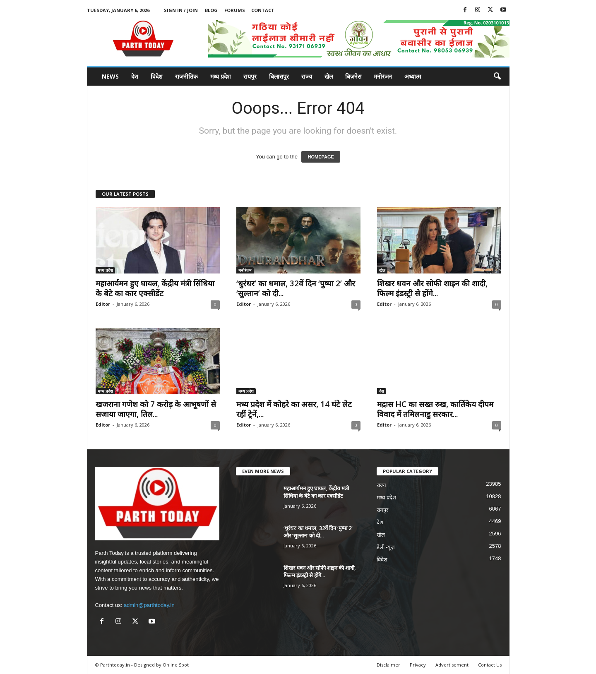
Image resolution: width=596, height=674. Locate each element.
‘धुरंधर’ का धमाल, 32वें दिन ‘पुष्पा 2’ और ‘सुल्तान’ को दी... (295, 288)
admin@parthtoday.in (149, 605)
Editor (103, 304)
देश (134, 76)
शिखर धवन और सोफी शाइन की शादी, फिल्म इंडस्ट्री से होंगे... (432, 288)
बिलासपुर (279, 76)
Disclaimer (388, 665)
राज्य (306, 76)
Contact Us (490, 665)
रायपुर (250, 76)
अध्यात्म (412, 76)
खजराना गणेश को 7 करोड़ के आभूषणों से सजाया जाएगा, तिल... (156, 409)
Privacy (418, 665)
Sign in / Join (181, 10)
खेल (328, 76)
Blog (211, 10)
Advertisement (452, 665)
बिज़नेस (353, 76)
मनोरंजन (383, 76)
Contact (262, 10)
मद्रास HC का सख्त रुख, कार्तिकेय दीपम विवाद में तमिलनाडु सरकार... (435, 409)
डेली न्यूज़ (386, 547)
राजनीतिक (186, 76)
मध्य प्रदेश (220, 76)
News (110, 76)
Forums (234, 10)
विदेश (157, 76)
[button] (497, 76)
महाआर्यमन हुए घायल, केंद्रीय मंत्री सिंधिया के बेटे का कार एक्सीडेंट (155, 288)
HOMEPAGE (321, 156)
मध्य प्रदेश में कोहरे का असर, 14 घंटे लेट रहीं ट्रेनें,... (294, 409)
